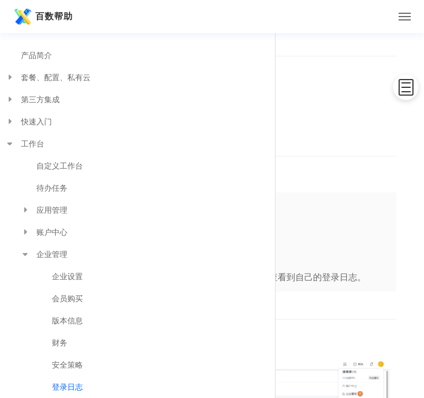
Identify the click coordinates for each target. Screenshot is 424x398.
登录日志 (67, 387)
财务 (59, 342)
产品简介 (36, 55)
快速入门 (29, 122)
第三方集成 (33, 99)
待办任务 (51, 188)
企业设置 (67, 276)
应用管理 (44, 210)
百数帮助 (42, 16)
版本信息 (67, 320)
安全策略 (67, 364)
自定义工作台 (59, 165)
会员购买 (67, 298)
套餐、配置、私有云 (48, 77)
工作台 (25, 144)
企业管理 (44, 254)
